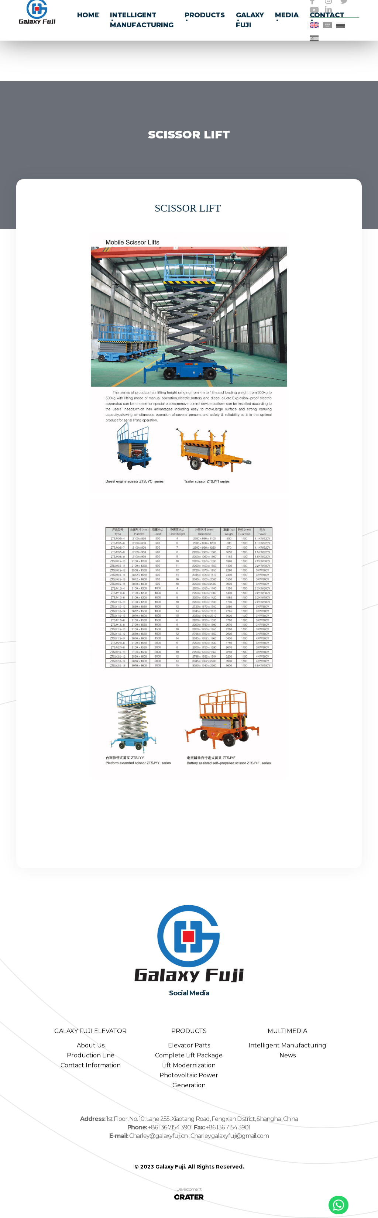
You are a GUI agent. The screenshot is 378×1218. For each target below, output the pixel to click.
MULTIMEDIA (287, 1031)
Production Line (90, 1055)
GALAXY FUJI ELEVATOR (90, 1031)
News (287, 1055)
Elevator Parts (189, 1045)
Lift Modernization (189, 1065)
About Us (90, 1045)
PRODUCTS (189, 1031)
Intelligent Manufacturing (287, 1045)
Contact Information (91, 1065)
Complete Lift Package (189, 1055)
